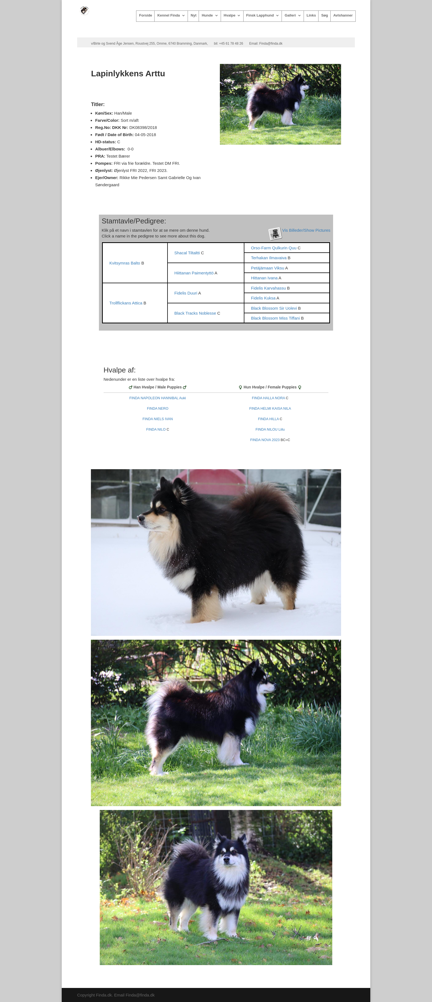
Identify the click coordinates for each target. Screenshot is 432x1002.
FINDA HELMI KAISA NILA (270, 408)
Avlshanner (343, 15)
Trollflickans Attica (126, 303)
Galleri (290, 15)
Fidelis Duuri (186, 293)
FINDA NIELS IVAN (157, 419)
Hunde (207, 15)
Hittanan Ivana (265, 278)
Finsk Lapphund (260, 15)
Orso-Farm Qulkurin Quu (274, 247)
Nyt (193, 15)
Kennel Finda (168, 15)
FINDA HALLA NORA (268, 398)
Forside (145, 15)
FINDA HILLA (268, 419)
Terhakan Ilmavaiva (269, 257)
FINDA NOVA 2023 (265, 440)
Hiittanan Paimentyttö (194, 273)
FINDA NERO (157, 408)
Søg (324, 15)
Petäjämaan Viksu (268, 268)
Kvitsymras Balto (125, 263)
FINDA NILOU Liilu (270, 429)
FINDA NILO (156, 429)
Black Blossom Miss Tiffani (276, 318)
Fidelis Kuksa (264, 298)
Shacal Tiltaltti (187, 252)
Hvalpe (230, 15)
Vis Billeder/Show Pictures (306, 230)
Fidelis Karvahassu (269, 288)
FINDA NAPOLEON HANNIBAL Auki (157, 398)
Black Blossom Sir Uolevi (274, 308)
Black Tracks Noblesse (195, 313)
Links (311, 15)
